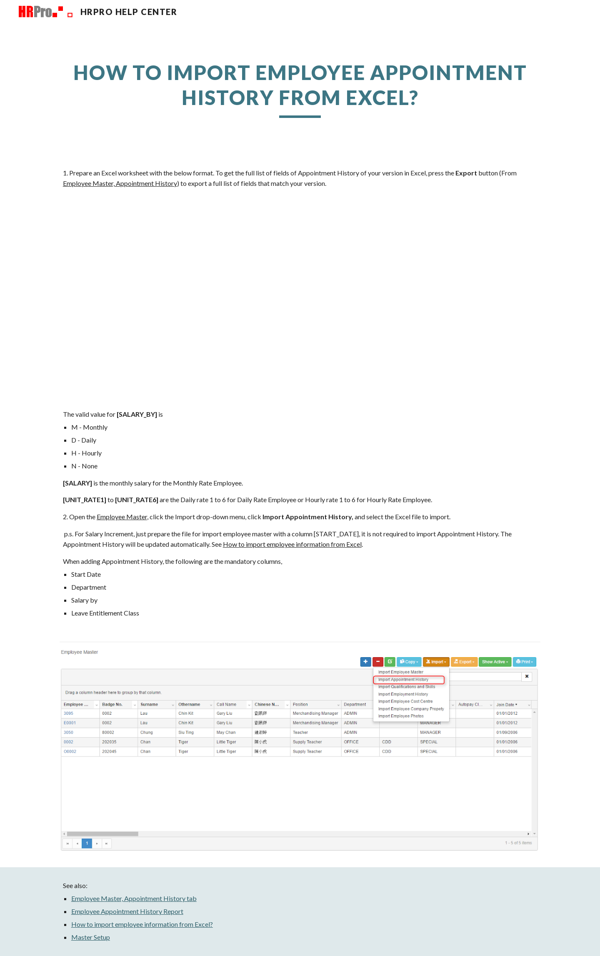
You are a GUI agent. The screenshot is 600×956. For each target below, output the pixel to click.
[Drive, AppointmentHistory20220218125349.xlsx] (300, 299)
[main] (300, 89)
